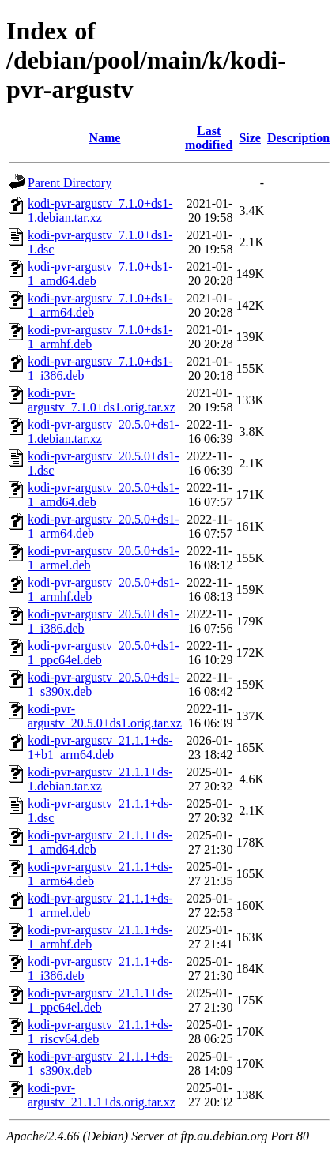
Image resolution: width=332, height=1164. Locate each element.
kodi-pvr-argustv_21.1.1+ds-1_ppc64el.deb (100, 1000)
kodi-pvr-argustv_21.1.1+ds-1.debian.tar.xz (100, 779)
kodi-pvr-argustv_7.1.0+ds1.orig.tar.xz (101, 400)
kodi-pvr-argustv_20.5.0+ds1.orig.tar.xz (105, 716)
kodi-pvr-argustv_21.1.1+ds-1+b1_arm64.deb (100, 747)
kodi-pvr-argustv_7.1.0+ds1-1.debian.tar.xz (100, 210)
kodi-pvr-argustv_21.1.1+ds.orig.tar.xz (101, 1095)
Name (104, 138)
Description (298, 138)
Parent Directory (69, 183)
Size (250, 138)
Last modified (208, 138)
